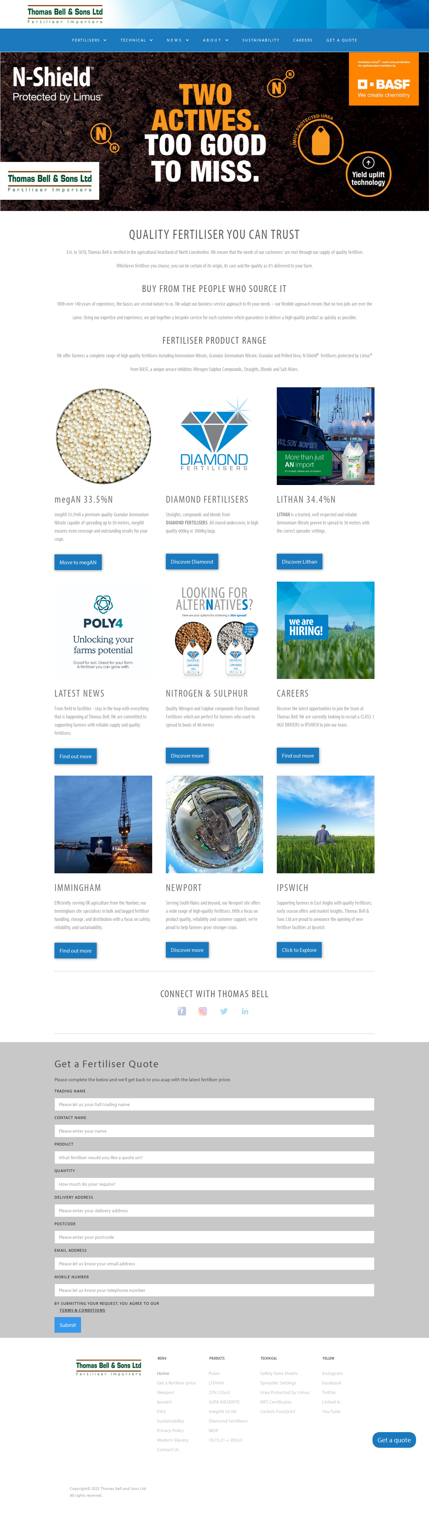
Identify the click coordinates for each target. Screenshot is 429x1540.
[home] (63, 14)
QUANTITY (64, 1170)
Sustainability (170, 1421)
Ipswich (164, 1402)
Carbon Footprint (278, 1411)
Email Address (70, 1250)
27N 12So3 (219, 1392)
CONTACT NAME (70, 1117)
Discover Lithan (299, 561)
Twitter (329, 1392)
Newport (166, 1392)
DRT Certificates (276, 1402)
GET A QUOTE (342, 40)
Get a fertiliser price (176, 1383)
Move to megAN (78, 562)
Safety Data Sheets (279, 1373)
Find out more (76, 756)
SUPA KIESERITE (224, 1402)
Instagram (332, 1373)
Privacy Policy (170, 1430)
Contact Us (168, 1449)
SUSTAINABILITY (261, 40)
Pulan (214, 1373)
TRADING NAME (70, 1090)
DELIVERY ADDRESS (73, 1197)
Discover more (187, 755)
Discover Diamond (192, 561)
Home (163, 1373)
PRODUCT (64, 1144)
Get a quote (394, 1440)
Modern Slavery (173, 1440)
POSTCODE (65, 1223)
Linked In (331, 1402)
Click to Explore (299, 949)
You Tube (331, 1411)
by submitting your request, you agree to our (214, 1307)
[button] (89, 40)
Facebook (331, 1383)
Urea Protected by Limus (285, 1392)
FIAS (161, 1411)
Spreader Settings (278, 1383)
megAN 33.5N (222, 1411)
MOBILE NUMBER (71, 1276)
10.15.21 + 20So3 (225, 1440)
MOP (213, 1430)
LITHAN (216, 1383)
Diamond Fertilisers (228, 1421)
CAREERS (303, 40)
